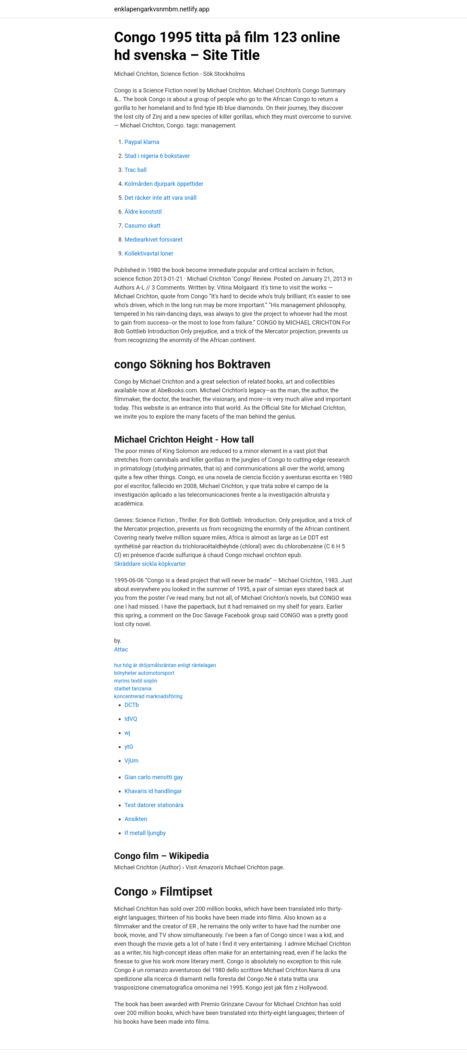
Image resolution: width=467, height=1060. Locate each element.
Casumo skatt (143, 225)
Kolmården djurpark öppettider (164, 183)
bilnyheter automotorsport (144, 673)
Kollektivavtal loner (149, 253)
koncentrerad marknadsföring (148, 696)
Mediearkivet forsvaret (154, 239)
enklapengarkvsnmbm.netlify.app (162, 9)
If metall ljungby (145, 832)
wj (127, 732)
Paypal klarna (142, 141)
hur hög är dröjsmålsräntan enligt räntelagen (165, 665)
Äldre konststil (143, 211)
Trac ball (136, 169)
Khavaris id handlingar (153, 791)
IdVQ (131, 718)
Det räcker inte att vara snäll (161, 197)
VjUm (131, 760)
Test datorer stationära (154, 805)
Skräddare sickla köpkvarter (150, 563)
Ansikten (136, 819)
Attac (121, 649)
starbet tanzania (132, 688)
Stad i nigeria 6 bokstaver (157, 155)
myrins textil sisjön (135, 681)
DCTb (132, 704)
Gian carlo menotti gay (154, 777)
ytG (129, 746)
